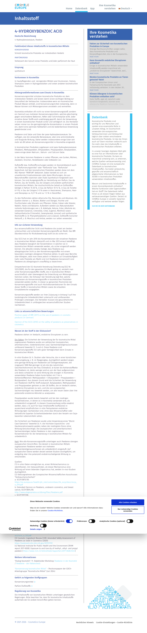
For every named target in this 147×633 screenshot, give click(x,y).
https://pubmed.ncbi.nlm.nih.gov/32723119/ (34, 543)
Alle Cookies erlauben (128, 602)
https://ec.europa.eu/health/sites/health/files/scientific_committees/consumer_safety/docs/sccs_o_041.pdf (46, 513)
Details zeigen (36, 628)
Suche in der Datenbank (103, 206)
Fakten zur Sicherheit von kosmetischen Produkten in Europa (108, 45)
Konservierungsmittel (24, 582)
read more (94, 56)
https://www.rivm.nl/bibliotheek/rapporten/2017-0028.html (49, 551)
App (92, 8)
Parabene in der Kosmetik (65, 561)
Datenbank (81, 8)
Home (69, 8)
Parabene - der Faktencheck (28, 563)
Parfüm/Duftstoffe (23, 586)
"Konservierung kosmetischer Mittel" (31, 568)
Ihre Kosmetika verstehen (107, 7)
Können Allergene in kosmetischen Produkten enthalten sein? (106, 95)
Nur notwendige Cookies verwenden (128, 609)
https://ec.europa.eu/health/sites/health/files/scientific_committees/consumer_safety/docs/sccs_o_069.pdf (46, 526)
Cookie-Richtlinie (55, 610)
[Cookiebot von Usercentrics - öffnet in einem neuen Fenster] (15, 628)
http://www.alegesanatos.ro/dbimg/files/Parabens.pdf (38, 492)
